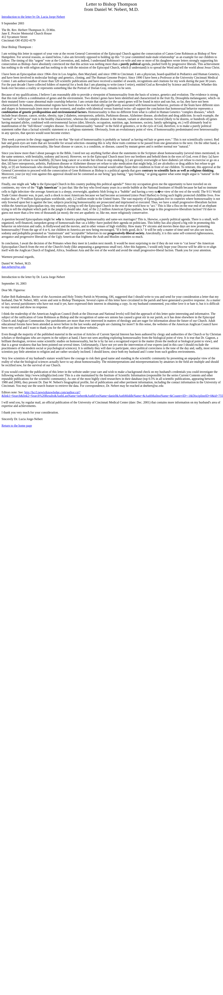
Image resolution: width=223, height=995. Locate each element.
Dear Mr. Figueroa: (13, 290)
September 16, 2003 (14, 283)
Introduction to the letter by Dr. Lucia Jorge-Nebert (33, 16)
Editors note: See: (13, 392)
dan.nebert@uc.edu (14, 266)
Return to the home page (17, 425)
